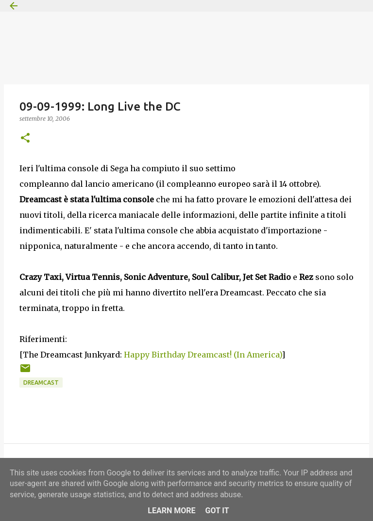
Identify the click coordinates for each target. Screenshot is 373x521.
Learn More (171, 510)
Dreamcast (41, 382)
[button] (25, 138)
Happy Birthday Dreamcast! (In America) (203, 354)
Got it (217, 510)
